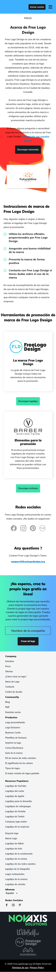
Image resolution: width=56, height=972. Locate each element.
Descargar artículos (28, 488)
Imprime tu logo (13, 742)
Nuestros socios (13, 712)
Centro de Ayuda (13, 692)
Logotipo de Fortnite (15, 811)
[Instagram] (23, 528)
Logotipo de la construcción (19, 853)
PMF (7, 707)
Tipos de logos (12, 768)
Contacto (9, 686)
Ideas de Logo (12, 681)
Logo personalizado (15, 722)
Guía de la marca (14, 753)
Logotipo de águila (14, 796)
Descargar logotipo (28, 401)
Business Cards (13, 732)
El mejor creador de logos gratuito (22, 773)
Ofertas (9, 671)
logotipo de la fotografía (17, 869)
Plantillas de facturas (16, 737)
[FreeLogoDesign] (13, 7)
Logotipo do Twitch (14, 816)
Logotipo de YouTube (15, 786)
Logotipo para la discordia (18, 801)
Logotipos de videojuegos (18, 806)
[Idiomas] (11, 893)
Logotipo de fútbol (14, 843)
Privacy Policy (37, 967)
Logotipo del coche (14, 791)
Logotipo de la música (16, 879)
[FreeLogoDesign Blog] (42, 528)
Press (8, 666)
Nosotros (9, 661)
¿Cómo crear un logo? (15, 676)
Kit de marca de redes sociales (20, 758)
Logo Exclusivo (12, 727)
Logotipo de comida (15, 884)
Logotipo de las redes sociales (20, 864)
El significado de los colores (19, 763)
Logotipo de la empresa (17, 826)
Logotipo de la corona (16, 858)
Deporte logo (11, 833)
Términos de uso (20, 967)
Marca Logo (11, 838)
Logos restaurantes (14, 874)
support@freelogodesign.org (28, 561)
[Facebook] (14, 528)
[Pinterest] (33, 528)
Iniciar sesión (37, 7)
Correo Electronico (14, 748)
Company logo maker (16, 821)
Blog (7, 702)
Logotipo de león (13, 848)
